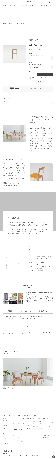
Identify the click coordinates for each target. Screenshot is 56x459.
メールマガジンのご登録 (38, 428)
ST (3, 440)
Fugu (4, 428)
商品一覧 (11, 23)
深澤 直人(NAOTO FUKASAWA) (43, 256)
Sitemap (4, 455)
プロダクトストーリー (27, 418)
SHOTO (4, 431)
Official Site (8, 455)
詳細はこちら (38, 268)
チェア (18, 5)
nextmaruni (5, 443)
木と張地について (26, 428)
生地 (30, 62)
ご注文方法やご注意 (37, 421)
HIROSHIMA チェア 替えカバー (11, 183)
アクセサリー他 (32, 5)
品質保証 (35, 426)
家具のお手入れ (26, 426)
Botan (4, 436)
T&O (4, 426)
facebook (22, 455)
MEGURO (5, 423)
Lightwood (5, 425)
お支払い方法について (35, 88)
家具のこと (25, 423)
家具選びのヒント (26, 425)
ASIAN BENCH (6, 435)
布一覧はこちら (39, 270)
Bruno (4, 433)
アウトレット (39, 5)
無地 (12, 89)
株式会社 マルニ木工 (47, 418)
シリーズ (45, 5)
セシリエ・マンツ (16, 435)
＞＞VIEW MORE (13, 237)
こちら (43, 81)
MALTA (4, 438)
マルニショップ (46, 420)
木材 (30, 53)
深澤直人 (14, 432)
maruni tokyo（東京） (48, 422)
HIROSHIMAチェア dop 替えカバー (12, 185)
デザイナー (50, 5)
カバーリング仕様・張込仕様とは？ (14, 178)
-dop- (17, 89)
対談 (24, 420)
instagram (16, 455)
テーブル (26, 5)
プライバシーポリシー (37, 423)
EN (3, 430)
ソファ (22, 5)
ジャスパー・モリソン (17, 433)
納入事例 (45, 437)
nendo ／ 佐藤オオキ (17, 440)
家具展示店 (45, 435)
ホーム (4, 23)
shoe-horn (5, 445)
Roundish (5, 420)
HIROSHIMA (12, 5)
